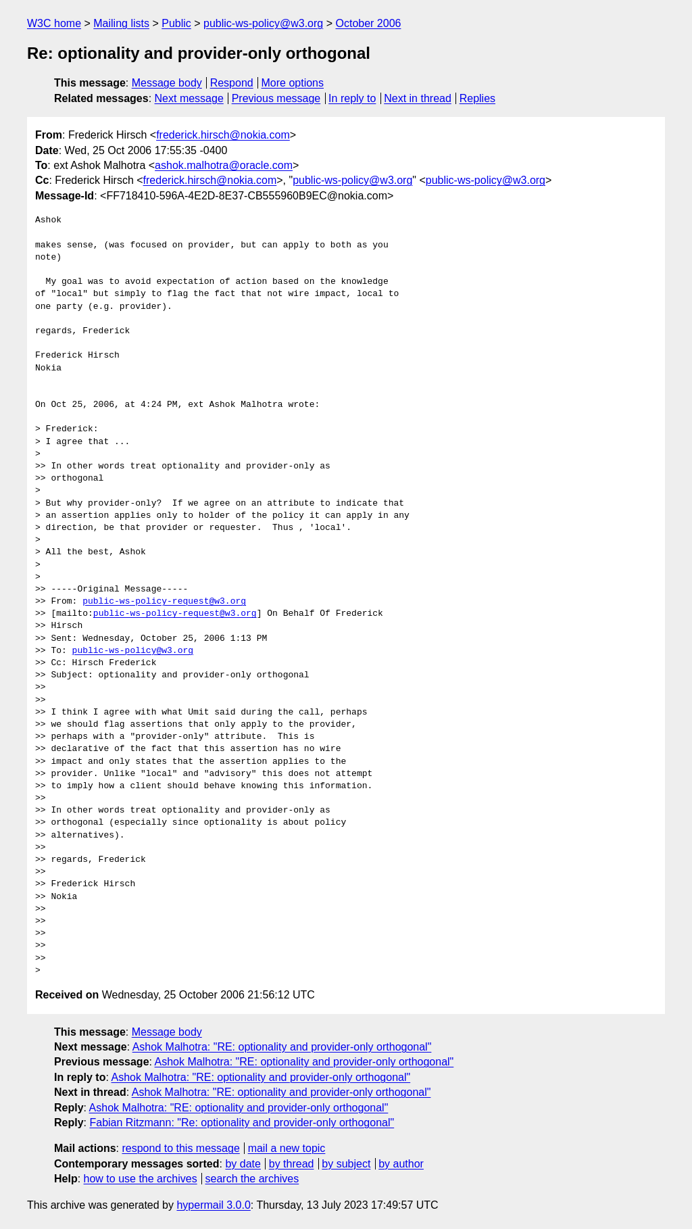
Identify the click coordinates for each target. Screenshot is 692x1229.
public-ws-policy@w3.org (263, 23)
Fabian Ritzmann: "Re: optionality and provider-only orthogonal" (241, 1122)
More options (293, 83)
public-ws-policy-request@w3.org (164, 602)
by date (242, 1164)
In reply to (352, 98)
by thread (291, 1164)
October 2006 (368, 23)
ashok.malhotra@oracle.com (224, 165)
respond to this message (180, 1148)
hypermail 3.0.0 (213, 1205)
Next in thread (417, 98)
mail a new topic (287, 1148)
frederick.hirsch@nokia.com (223, 135)
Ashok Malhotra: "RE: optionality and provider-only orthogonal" (282, 1047)
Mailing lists (121, 23)
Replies (477, 98)
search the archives (252, 1178)
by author (401, 1164)
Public (176, 23)
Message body (167, 83)
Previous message (276, 98)
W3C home (54, 23)
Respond (231, 83)
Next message (189, 98)
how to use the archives (140, 1178)
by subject (346, 1164)
